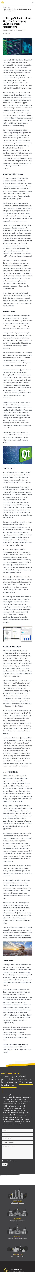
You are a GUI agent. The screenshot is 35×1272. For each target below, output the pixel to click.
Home (4, 7)
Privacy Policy (13, 1160)
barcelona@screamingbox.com (17, 1238)
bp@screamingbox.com (17, 1221)
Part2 (30, 938)
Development (6, 33)
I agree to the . (10, 1160)
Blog (9, 7)
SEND (4, 1164)
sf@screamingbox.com (17, 1256)
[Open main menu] (32, 2)
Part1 (23, 938)
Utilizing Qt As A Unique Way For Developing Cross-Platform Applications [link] (17, 10)
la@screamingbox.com (17, 1203)
